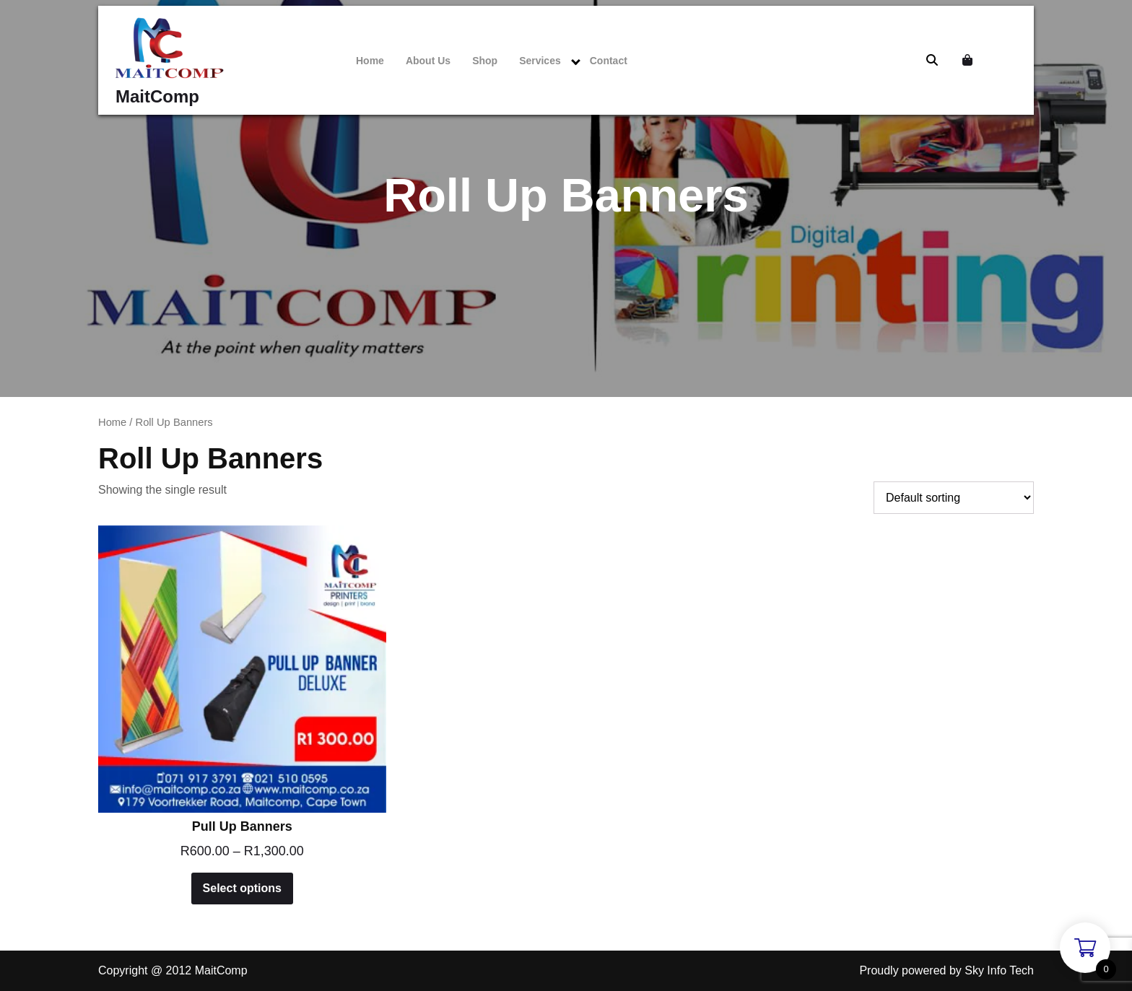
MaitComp (157, 96)
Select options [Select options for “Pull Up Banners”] (242, 888)
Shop (484, 60)
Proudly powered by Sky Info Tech (946, 970)
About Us (428, 60)
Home (370, 60)
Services (540, 60)
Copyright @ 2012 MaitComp (173, 970)
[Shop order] (954, 497)
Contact (608, 60)
